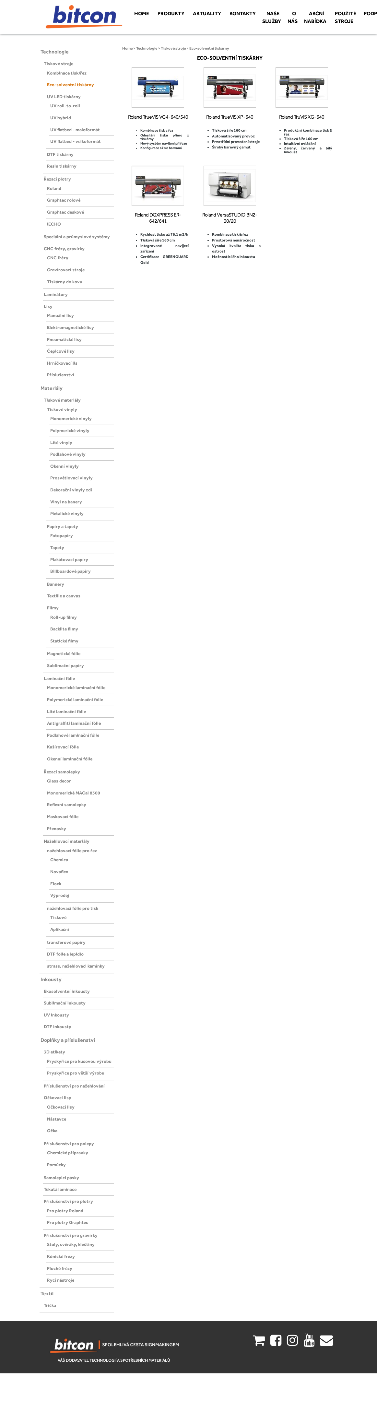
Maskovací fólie (62, 816)
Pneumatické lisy (64, 339)
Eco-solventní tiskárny (70, 84)
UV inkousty (56, 1014)
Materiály (52, 388)
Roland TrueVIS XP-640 (229, 117)
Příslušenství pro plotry (68, 1201)
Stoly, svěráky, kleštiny (71, 1244)
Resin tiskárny (62, 166)
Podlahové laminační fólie (73, 735)
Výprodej (59, 895)
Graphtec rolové (63, 200)
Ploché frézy (59, 1268)
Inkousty (51, 979)
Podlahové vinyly (68, 454)
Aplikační (59, 929)
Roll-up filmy (63, 617)
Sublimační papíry (65, 665)
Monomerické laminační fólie (76, 687)
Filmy (53, 607)
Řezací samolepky (62, 771)
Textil (47, 1293)
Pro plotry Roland (65, 1210)
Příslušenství (60, 374)
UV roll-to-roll (65, 105)
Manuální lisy (60, 315)
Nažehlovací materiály (66, 841)
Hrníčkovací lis (62, 363)
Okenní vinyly (64, 466)
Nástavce (56, 1119)
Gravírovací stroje (66, 269)
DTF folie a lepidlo (65, 954)
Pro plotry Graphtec (67, 1222)
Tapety (57, 547)
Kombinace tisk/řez (67, 73)
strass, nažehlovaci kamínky (76, 966)
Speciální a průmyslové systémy (77, 236)
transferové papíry (66, 942)
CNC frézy (57, 257)
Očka (52, 1130)
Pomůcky (56, 1164)
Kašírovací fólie (63, 746)
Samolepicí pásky (61, 1177)
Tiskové (58, 917)
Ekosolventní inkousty (67, 991)
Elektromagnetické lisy (70, 327)
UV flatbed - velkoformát (75, 141)
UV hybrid (60, 117)
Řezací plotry (57, 179)
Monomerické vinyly (71, 418)
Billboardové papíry (70, 571)
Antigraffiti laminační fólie (74, 723)
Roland (54, 188)
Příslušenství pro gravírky (71, 1235)
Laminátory (56, 294)
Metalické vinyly (67, 513)
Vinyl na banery (66, 501)
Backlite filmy (64, 628)
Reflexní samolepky (66, 804)
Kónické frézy (61, 1256)
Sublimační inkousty (65, 1002)
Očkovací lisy (57, 1097)
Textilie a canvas (63, 595)
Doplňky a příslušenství (68, 1040)
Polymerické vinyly (69, 430)
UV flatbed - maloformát (75, 129)
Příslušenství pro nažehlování (74, 1085)
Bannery (55, 584)
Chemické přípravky (67, 1152)
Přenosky (56, 828)
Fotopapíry (61, 535)
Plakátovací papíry (69, 559)
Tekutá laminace (60, 1189)
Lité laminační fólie (66, 711)
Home (127, 48)
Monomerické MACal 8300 (73, 792)
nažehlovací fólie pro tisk (72, 908)
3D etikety (54, 1051)
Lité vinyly (61, 442)
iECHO (54, 224)
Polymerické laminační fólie (75, 699)
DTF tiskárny (60, 154)
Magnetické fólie (63, 653)
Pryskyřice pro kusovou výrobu (79, 1061)
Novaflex (59, 871)
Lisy (48, 306)
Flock (55, 883)
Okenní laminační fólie (69, 758)
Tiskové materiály (62, 400)
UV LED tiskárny (64, 96)
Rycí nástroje (60, 1280)
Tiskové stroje (58, 63)
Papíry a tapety (62, 526)
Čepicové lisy (61, 351)
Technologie (55, 52)
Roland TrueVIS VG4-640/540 (158, 117)
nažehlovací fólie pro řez (72, 850)
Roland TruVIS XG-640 (301, 117)
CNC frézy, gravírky (64, 248)
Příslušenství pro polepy (69, 1143)
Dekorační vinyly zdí (71, 489)
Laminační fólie (59, 678)
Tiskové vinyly (62, 409)
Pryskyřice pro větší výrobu (75, 1072)
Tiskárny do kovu (64, 281)
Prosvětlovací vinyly (71, 477)
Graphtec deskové (65, 212)
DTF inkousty (57, 1026)
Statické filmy (64, 640)
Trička (50, 1305)
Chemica (59, 859)
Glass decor (59, 780)
